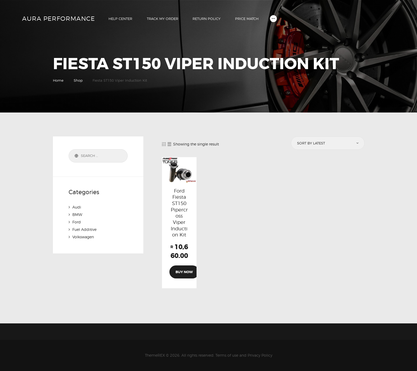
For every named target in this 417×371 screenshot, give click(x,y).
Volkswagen (83, 237)
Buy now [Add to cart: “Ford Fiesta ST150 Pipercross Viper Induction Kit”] (184, 272)
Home (58, 80)
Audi (76, 207)
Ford (76, 222)
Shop (78, 80)
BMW (77, 214)
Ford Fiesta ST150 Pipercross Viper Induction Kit (179, 213)
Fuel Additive (84, 229)
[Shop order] (327, 143)
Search (75, 155)
